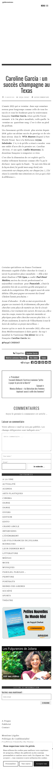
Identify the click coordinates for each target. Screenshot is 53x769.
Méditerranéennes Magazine (16, 365)
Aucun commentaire (41, 97)
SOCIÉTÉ (7, 591)
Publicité (6, 724)
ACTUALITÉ (8, 484)
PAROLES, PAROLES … (14, 572)
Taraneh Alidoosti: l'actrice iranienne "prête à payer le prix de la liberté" (26, 394)
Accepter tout (41, 763)
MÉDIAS (6, 558)
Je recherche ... (39, 466)
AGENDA (7, 488)
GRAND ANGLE (10, 526)
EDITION (7, 517)
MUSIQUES (8, 567)
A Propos (6, 721)
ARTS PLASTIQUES (12, 493)
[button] (44, 6)
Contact (6, 727)
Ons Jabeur (34, 365)
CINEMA (7, 498)
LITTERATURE (10, 553)
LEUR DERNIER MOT (13, 548)
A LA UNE (7, 479)
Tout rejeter (25, 763)
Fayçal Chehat (24, 97)
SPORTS (6, 595)
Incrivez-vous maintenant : (26, 695)
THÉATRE (7, 600)
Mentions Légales (10, 735)
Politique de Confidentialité (15, 738)
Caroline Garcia (32, 360)
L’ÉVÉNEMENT (10, 535)
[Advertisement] (26, 36)
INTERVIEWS (9, 531)
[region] (26, 755)
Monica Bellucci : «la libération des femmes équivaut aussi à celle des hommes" (27, 403)
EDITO (5, 521)
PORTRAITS (8, 581)
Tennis (43, 365)
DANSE (6, 502)
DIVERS (6, 512)
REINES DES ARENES (13, 586)
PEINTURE (8, 576)
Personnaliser (10, 763)
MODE (5, 562)
